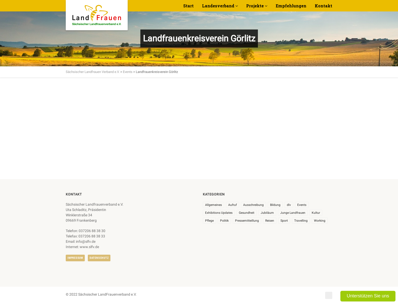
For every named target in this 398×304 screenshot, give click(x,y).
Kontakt (323, 5)
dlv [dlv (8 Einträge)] (289, 205)
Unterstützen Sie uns (368, 295)
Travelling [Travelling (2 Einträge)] (301, 220)
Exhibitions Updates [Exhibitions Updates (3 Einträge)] (219, 213)
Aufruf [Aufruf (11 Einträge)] (232, 205)
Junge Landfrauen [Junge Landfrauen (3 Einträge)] (292, 213)
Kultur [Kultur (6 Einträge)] (316, 213)
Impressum (75, 258)
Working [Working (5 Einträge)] (319, 220)
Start (188, 5)
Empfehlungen (291, 5)
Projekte (255, 5)
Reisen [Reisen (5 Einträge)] (269, 220)
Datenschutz (99, 258)
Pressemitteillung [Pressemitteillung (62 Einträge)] (247, 220)
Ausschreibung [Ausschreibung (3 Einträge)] (253, 205)
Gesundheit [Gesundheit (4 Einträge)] (246, 213)
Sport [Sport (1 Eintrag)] (284, 220)
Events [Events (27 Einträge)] (301, 205)
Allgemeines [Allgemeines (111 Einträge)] (213, 205)
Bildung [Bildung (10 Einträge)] (275, 205)
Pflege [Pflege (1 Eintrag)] (209, 220)
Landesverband (218, 5)
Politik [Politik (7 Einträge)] (224, 220)
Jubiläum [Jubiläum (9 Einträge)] (267, 213)
